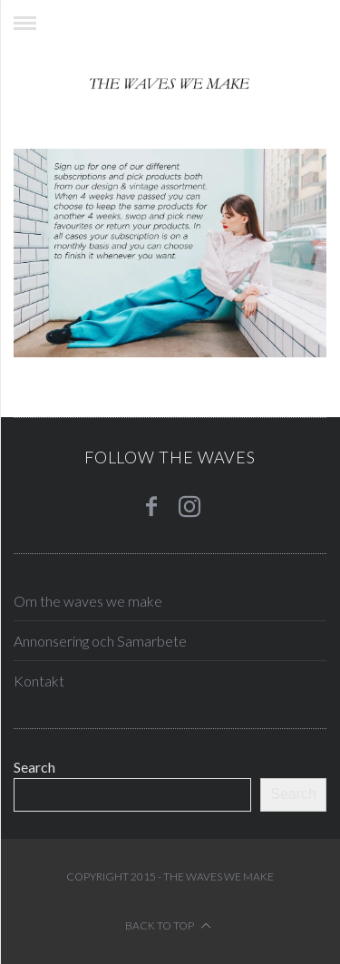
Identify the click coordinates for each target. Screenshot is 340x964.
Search (34, 766)
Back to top (168, 925)
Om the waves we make (88, 600)
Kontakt (39, 680)
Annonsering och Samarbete (100, 640)
